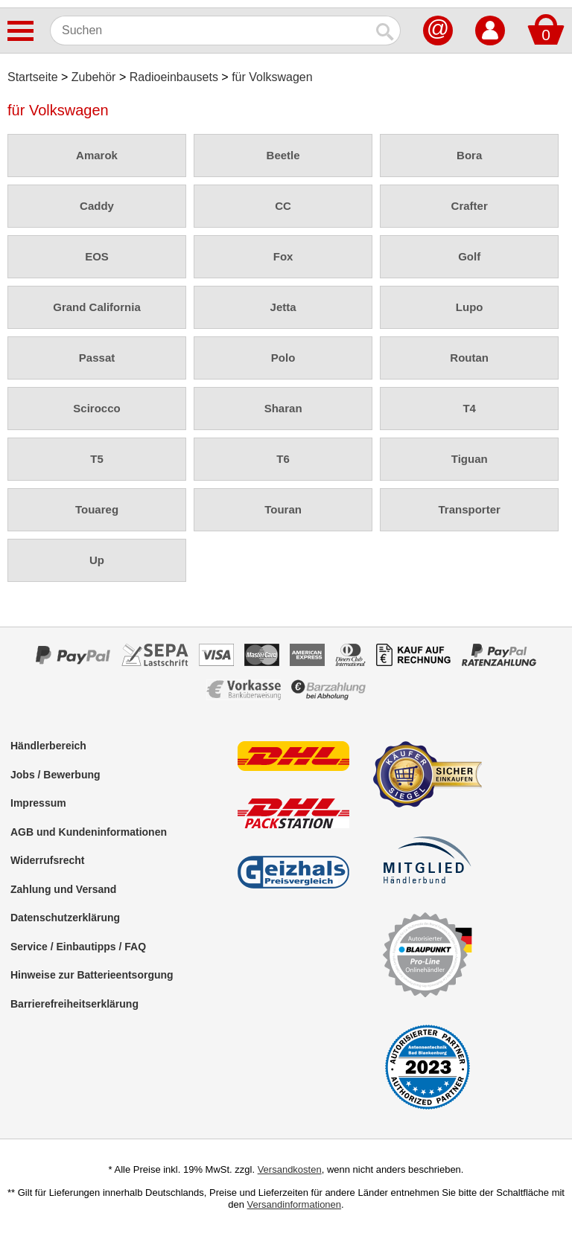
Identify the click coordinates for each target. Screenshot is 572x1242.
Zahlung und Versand (63, 889)
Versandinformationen (294, 1204)
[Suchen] (210, 30)
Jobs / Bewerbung (55, 775)
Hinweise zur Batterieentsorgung (92, 975)
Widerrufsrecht (47, 860)
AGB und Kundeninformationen (88, 832)
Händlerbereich (48, 746)
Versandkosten (290, 1169)
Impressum (38, 803)
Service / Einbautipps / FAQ (78, 947)
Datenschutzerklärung (65, 918)
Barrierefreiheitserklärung (74, 1004)
